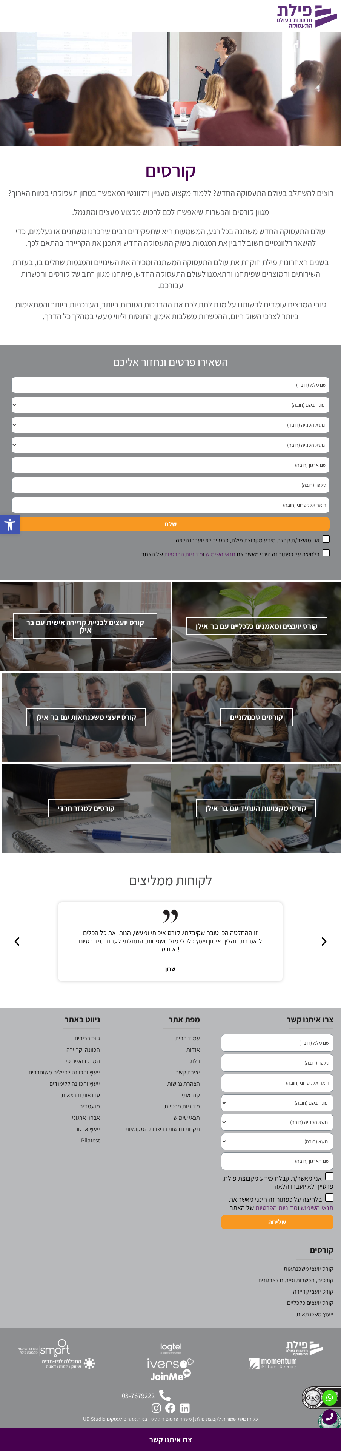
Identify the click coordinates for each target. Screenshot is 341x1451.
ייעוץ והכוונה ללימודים (74, 1100)
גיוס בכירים (87, 1054)
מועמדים (89, 1122)
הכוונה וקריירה (83, 1066)
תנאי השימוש (220, 554)
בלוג (195, 1077)
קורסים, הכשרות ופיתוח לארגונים (295, 1296)
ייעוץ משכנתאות (314, 1330)
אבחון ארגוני (86, 1134)
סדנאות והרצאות (80, 1111)
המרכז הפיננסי (83, 1077)
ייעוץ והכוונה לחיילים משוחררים (64, 1088)
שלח (170, 524)
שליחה (277, 1237)
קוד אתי (191, 1111)
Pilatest (90, 1156)
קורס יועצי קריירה (313, 1308)
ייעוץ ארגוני (87, 1145)
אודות (193, 1066)
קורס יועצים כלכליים (310, 1319)
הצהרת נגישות (183, 1100)
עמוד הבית (187, 1054)
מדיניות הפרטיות (183, 554)
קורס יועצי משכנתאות (308, 1285)
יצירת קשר (188, 1088)
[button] (168, 957)
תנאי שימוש (187, 1134)
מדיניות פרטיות (182, 1122)
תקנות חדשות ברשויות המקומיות (162, 1145)
